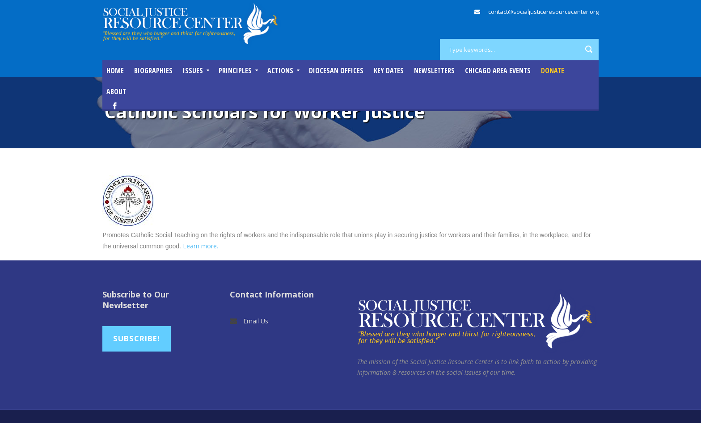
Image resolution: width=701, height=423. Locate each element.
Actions (280, 70)
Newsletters (434, 70)
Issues (193, 70)
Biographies (153, 70)
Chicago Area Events (498, 70)
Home (115, 70)
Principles (235, 70)
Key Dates (389, 70)
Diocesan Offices (336, 70)
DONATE (552, 70)
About (116, 91)
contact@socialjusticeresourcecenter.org (543, 12)
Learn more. (200, 246)
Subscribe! (136, 338)
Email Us (255, 321)
